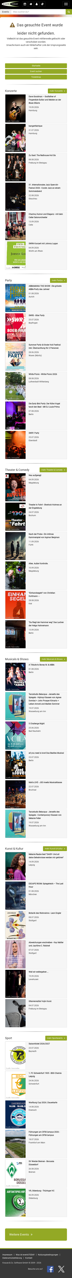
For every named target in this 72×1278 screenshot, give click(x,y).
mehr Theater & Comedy (53, 470)
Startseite (36, 66)
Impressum (7, 1255)
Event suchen (36, 71)
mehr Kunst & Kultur (55, 849)
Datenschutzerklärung (12, 1258)
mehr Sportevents (56, 1038)
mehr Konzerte (57, 91)
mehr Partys (58, 280)
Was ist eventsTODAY (25, 1255)
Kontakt (28, 1258)
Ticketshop (36, 77)
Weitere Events (20, 1234)
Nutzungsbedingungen (48, 1255)
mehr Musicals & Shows (53, 659)
